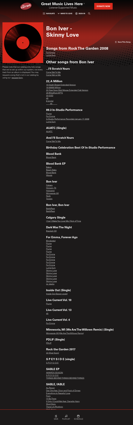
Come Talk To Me (53, 72)
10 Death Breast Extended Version (61, 85)
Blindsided (50, 241)
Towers (49, 199)
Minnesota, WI (52, 194)
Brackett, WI (51, 231)
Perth (48, 196)
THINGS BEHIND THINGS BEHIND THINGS (65, 378)
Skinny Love (51, 271)
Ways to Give (65, 13)
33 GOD (49, 96)
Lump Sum (51, 55)
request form (17, 78)
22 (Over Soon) (52, 353)
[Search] (89, 13)
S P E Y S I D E (52, 363)
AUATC (49, 132)
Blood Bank (51, 158)
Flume (49, 114)
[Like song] (123, 41)
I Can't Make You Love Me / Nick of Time (63, 221)
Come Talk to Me (53, 75)
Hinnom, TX (51, 188)
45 (47, 98)
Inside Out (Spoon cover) (56, 294)
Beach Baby (51, 170)
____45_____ (51, 104)
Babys (49, 167)
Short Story (51, 404)
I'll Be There (51, 399)
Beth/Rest (50, 209)
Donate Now (103, 6)
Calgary (49, 185)
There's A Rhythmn (54, 407)
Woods (49, 176)
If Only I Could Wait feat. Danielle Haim (63, 402)
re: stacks (50, 284)
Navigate (49, 13)
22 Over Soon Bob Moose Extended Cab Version (67, 90)
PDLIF (49, 343)
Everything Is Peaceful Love (58, 393)
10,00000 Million (53, 88)
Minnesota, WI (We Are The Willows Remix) (65, 333)
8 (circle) (49, 101)
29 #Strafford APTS (54, 93)
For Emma (50, 53)
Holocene (50, 191)
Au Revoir (50, 388)
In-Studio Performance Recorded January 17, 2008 (67, 119)
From (48, 396)
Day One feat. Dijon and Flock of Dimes (63, 391)
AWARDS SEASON (54, 373)
